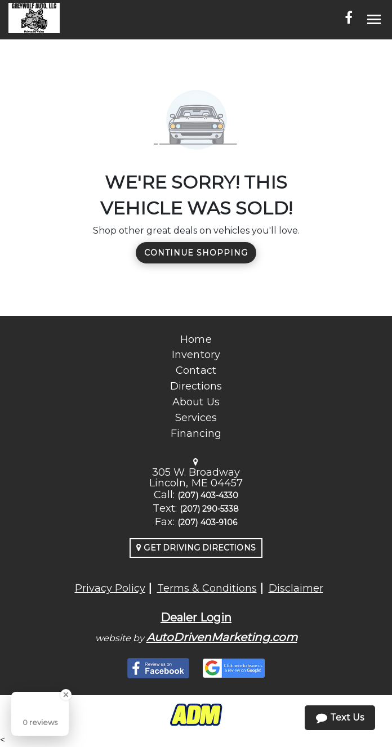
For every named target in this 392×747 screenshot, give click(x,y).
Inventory (196, 354)
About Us (195, 402)
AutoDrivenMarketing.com (221, 637)
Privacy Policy (110, 588)
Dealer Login (196, 617)
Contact (196, 370)
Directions (196, 386)
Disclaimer (296, 588)
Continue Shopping (196, 253)
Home (195, 339)
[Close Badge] (66, 694)
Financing (196, 433)
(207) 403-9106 (207, 522)
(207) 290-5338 (209, 509)
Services (196, 417)
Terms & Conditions (207, 588)
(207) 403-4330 (207, 495)
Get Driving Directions (195, 548)
